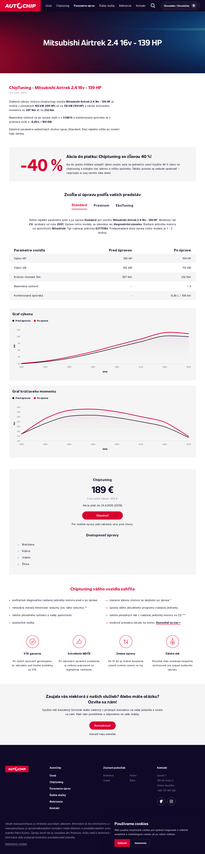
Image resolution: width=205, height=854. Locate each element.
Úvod (49, 5)
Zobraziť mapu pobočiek (102, 734)
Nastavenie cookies (16, 844)
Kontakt (140, 5)
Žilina (132, 780)
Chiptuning (62, 5)
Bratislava (108, 775)
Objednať (102, 515)
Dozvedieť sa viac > (168, 622)
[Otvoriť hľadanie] (152, 5)
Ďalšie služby (107, 5)
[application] (102, 349)
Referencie (125, 5)
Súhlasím (122, 843)
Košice (133, 775)
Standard (79, 204)
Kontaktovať (103, 725)
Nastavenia (140, 843)
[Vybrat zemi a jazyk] (180, 5)
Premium (101, 205)
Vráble (106, 780)
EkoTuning (124, 205)
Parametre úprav (84, 5)
